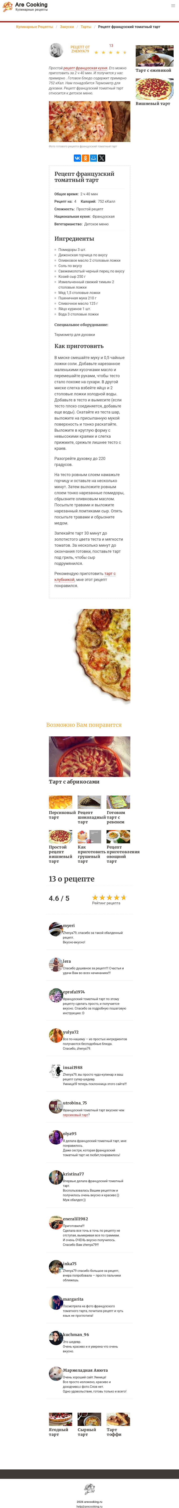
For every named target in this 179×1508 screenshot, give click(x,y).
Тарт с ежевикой (153, 70)
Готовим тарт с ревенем (115, 817)
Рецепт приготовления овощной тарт (118, 854)
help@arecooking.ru (89, 1505)
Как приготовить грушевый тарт (89, 854)
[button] (173, 6)
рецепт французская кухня (85, 68)
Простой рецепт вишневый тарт (60, 854)
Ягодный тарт (58, 1431)
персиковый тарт (75, 1114)
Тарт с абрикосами (74, 782)
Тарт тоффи (114, 1431)
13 (111, 46)
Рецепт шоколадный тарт (89, 817)
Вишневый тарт (153, 103)
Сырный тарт (87, 1431)
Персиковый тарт (60, 815)
